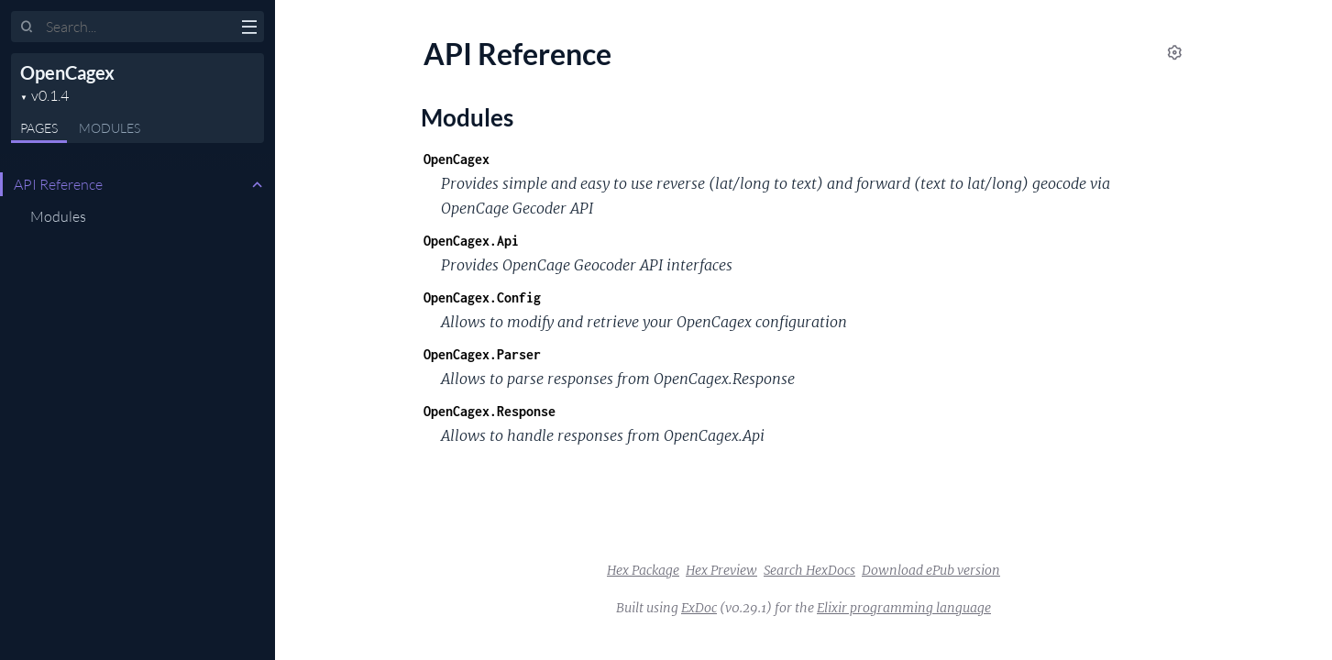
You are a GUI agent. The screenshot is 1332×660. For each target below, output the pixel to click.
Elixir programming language (904, 608)
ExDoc (699, 608)
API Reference (58, 184)
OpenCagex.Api (471, 240)
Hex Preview (721, 570)
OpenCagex (67, 72)
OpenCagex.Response (490, 411)
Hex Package (643, 570)
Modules (109, 128)
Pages (39, 128)
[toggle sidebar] (249, 29)
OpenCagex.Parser (482, 354)
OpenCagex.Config (482, 297)
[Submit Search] (27, 27)
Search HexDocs (809, 570)
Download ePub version (931, 570)
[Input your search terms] (137, 26)
